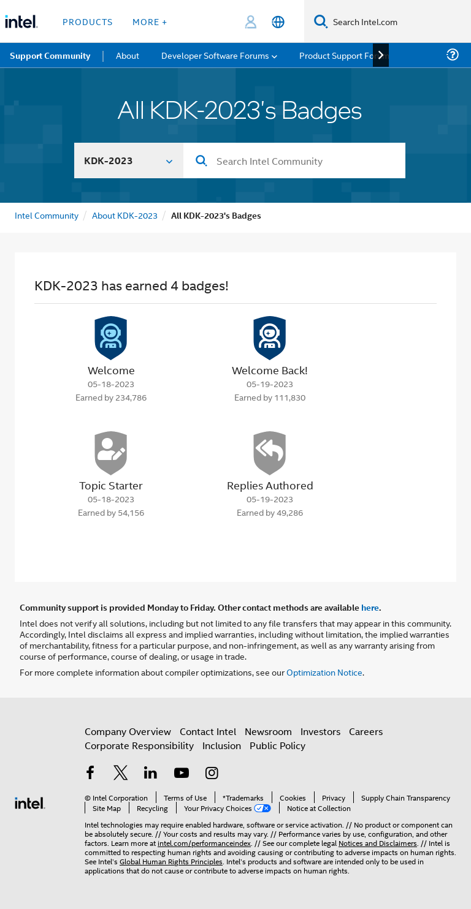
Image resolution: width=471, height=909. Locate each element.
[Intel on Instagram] (211, 774)
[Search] (321, 21)
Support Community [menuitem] (50, 55)
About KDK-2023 (125, 214)
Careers (366, 731)
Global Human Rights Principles (171, 861)
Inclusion (221, 745)
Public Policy (277, 745)
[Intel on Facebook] (90, 774)
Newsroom (268, 731)
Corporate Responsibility (139, 745)
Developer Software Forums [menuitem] (215, 54)
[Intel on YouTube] (181, 774)
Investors (320, 731)
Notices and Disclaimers (378, 842)
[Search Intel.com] (399, 21)
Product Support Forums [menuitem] (346, 54)
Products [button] (88, 21)
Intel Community (46, 214)
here (370, 607)
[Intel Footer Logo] (30, 801)
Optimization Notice (324, 671)
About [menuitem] (127, 54)
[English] (278, 22)
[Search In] (129, 160)
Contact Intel (208, 731)
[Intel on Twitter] (120, 774)
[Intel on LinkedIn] (150, 774)
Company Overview (128, 731)
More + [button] (149, 21)
